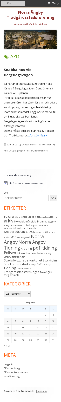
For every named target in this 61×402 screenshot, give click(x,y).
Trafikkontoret (41, 150)
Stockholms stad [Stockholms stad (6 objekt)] (16, 264)
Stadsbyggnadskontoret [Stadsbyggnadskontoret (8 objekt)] (23, 260)
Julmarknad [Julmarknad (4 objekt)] (19, 228)
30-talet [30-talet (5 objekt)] (9, 216)
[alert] (30, 183)
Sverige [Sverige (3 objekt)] (32, 264)
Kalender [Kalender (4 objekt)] (32, 228)
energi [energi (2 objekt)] (6, 225)
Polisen (29, 150)
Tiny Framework (25, 391)
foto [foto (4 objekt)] (26, 225)
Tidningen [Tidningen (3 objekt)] (22, 268)
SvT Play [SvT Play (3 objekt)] (46, 264)
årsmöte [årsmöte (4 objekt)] (15, 275)
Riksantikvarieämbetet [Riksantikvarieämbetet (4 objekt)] (30, 253)
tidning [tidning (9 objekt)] (10, 268)
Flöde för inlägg (12, 368)
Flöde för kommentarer (16, 372)
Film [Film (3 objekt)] (21, 225)
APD (6, 150)
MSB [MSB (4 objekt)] (13, 237)
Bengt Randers (29, 144)
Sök (6, 192)
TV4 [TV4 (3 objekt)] (42, 272)
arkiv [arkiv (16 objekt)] (8, 221)
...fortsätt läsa (37, 135)
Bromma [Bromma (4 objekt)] (42, 221)
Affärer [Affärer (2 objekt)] (18, 217)
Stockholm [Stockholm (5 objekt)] (50, 260)
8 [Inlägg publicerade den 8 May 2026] (38, 321)
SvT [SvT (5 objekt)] (39, 264)
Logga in (8, 364)
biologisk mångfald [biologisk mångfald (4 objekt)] (25, 221)
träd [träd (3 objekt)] (29, 268)
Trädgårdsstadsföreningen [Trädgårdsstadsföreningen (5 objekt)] (21, 272)
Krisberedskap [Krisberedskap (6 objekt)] (14, 231)
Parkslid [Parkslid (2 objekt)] (24, 249)
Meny (55, 3)
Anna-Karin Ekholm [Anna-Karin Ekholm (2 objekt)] (48, 217)
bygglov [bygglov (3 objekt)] (52, 221)
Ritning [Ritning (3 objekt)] (47, 253)
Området (46, 144)
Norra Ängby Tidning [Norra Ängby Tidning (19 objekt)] (25, 245)
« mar (7, 345)
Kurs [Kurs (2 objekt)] (27, 232)
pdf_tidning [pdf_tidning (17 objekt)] (45, 248)
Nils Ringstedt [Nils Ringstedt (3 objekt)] (23, 237)
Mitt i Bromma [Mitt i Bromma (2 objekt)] (48, 232)
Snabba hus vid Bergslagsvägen (18, 72)
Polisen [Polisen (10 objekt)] (10, 252)
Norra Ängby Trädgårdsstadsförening (30, 15)
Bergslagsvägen (17, 150)
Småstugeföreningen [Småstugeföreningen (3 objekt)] (14, 256)
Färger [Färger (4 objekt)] (33, 225)
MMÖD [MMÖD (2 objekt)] (7, 237)
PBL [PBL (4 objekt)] (30, 248)
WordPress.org (12, 376)
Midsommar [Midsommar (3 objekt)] (36, 231)
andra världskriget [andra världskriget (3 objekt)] (30, 216)
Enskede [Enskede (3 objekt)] (14, 225)
